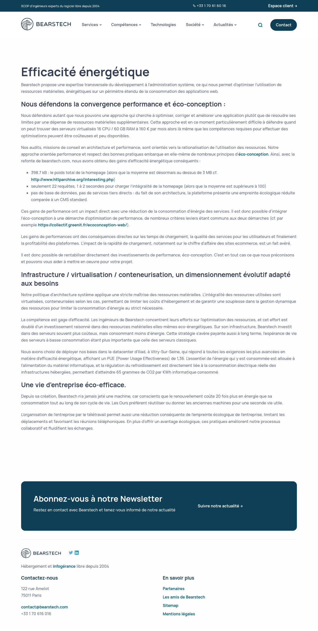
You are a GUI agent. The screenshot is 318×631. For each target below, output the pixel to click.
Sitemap (170, 605)
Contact (283, 25)
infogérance (64, 566)
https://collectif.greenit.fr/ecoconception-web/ (82, 225)
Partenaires (174, 588)
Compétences (124, 24)
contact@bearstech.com (44, 607)
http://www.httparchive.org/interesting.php (72, 179)
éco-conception (253, 154)
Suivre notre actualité (218, 506)
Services (90, 24)
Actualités (223, 24)
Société (193, 24)
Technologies (163, 24)
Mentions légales (179, 614)
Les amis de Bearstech (184, 597)
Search (261, 25)
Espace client (281, 5)
